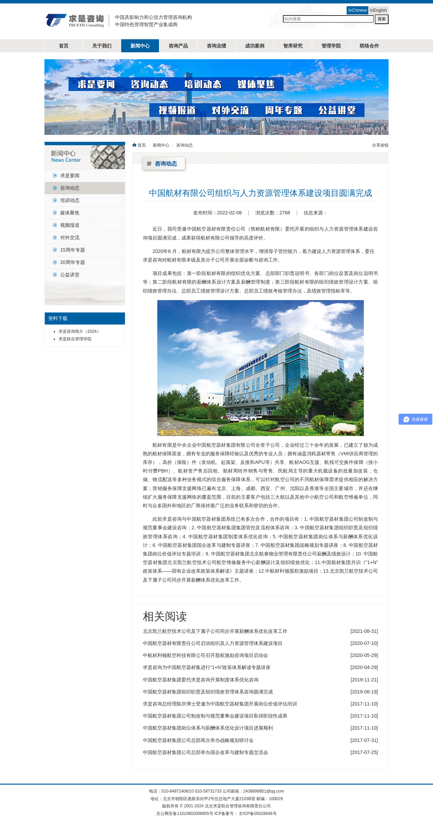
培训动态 (70, 200)
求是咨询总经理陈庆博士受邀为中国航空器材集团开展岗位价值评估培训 (220, 704)
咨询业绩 (216, 46)
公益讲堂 (70, 274)
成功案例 (254, 46)
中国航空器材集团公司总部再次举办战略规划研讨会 (198, 740)
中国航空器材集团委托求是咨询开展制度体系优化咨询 (200, 679)
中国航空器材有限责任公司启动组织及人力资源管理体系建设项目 (213, 643)
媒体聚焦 (70, 212)
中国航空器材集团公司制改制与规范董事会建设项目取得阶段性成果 (215, 716)
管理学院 (331, 46)
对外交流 (70, 237)
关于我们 (102, 46)
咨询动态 (70, 188)
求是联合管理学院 (75, 339)
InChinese (357, 10)
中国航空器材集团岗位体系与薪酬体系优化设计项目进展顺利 (208, 728)
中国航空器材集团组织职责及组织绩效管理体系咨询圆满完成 (208, 691)
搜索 (382, 19)
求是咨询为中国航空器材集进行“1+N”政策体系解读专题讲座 (207, 667)
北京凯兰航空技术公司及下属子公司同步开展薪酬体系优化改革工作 (215, 631)
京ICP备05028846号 (257, 813)
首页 (63, 46)
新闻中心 (140, 46)
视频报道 (70, 225)
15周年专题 (72, 250)
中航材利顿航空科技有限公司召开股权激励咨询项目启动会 (205, 655)
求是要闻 (70, 175)
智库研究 (293, 46)
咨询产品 (178, 46)
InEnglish (378, 10)
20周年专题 (72, 262)
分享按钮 (380, 145)
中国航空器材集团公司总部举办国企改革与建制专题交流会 (205, 752)
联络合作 (369, 46)
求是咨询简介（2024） (80, 331)
